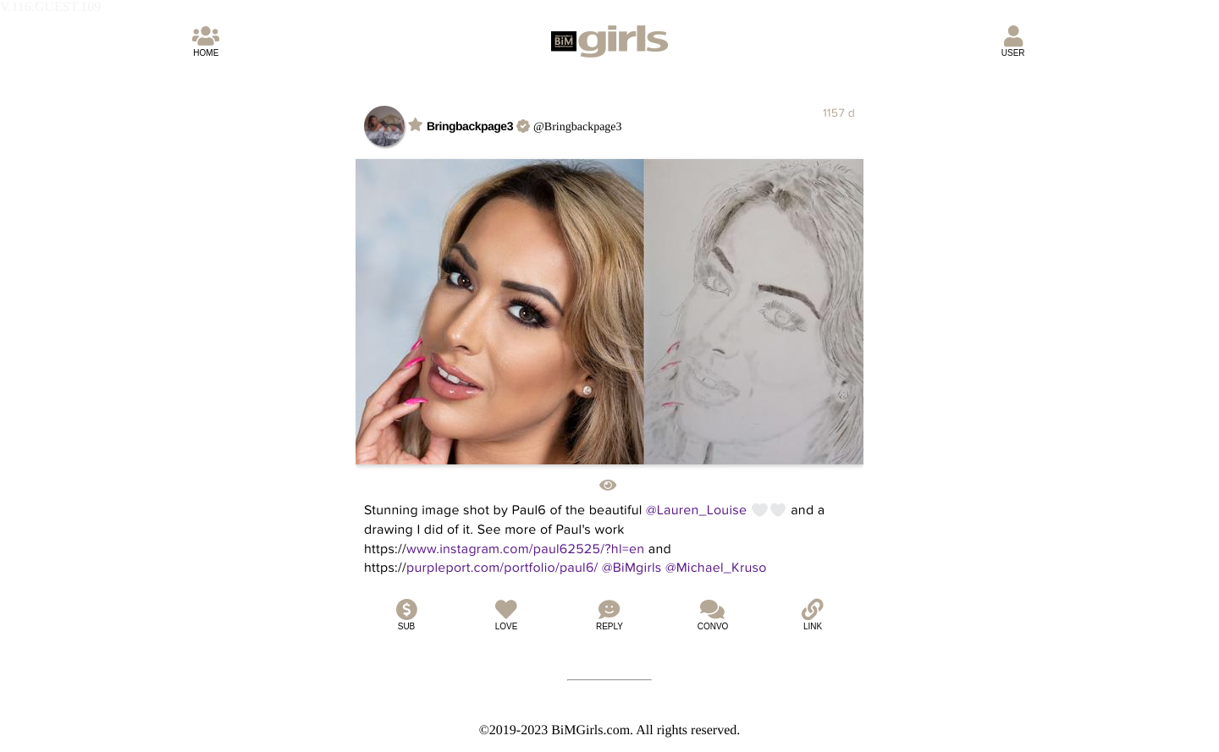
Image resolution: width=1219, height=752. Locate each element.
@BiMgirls (632, 567)
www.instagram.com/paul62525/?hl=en (525, 549)
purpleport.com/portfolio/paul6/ (502, 567)
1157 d (839, 113)
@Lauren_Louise (696, 510)
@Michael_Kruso (716, 567)
